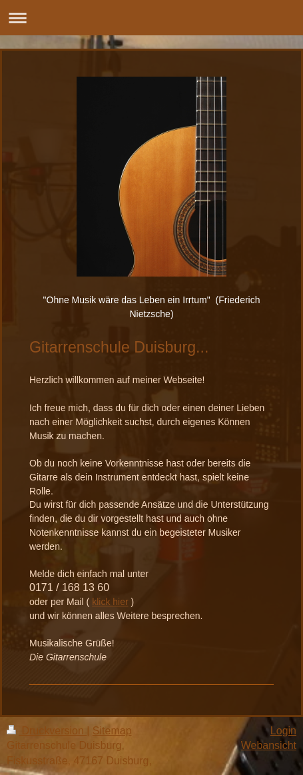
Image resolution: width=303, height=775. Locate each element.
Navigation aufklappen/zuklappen (151, 17)
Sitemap (112, 730)
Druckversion (47, 730)
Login (283, 730)
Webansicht (268, 745)
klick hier (110, 601)
